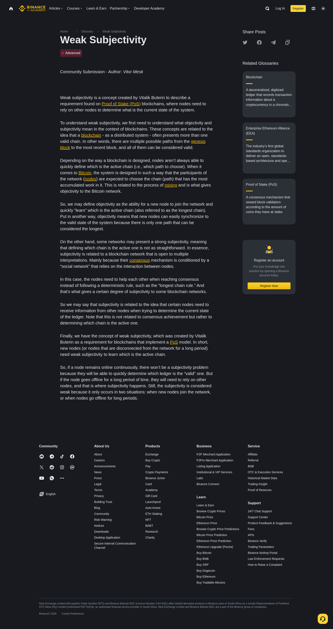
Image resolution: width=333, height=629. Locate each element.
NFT (148, 519)
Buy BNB (203, 558)
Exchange (151, 454)
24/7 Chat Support (260, 511)
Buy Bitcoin (204, 553)
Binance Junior (155, 478)
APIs (251, 535)
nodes (90, 179)
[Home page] (32, 8)
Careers (99, 460)
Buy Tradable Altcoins (211, 582)
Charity (150, 537)
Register (298, 8)
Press (98, 478)
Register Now (269, 286)
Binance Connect (208, 484)
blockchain (91, 135)
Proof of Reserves (260, 490)
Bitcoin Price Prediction (212, 535)
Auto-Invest (152, 508)
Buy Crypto (152, 460)
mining (171, 185)
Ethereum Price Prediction (214, 541)
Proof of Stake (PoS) (121, 103)
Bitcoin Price (205, 517)
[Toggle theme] (323, 8)
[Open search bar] (266, 8)
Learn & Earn (205, 505)
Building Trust (103, 502)
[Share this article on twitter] (245, 42)
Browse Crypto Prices (211, 511)
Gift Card (151, 496)
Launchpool (153, 502)
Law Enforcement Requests (266, 558)
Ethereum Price (207, 523)
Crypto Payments (156, 472)
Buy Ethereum (206, 576)
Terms (98, 490)
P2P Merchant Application (214, 454)
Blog (97, 508)
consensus (140, 260)
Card (148, 484)
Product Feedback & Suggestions (270, 523)
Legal (97, 484)
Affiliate (253, 454)
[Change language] (313, 8)
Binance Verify (257, 541)
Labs (200, 478)
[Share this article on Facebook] (259, 42)
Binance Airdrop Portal (262, 553)
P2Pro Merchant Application (215, 460)
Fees (251, 529)
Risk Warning (103, 519)
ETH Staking (153, 513)
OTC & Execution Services (265, 472)
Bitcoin (85, 172)
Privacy (99, 496)
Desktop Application (107, 537)
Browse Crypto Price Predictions (218, 529)
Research (151, 531)
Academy (151, 490)
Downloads (101, 531)
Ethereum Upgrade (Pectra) (215, 547)
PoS (174, 342)
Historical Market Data (262, 478)
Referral (253, 460)
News (98, 472)
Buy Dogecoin (206, 570)
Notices (99, 525)
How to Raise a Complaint (265, 564)
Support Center (258, 517)
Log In (280, 8)
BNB (251, 466)
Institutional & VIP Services (214, 472)
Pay (147, 466)
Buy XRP (203, 564)
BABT (149, 525)
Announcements (105, 466)
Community (101, 513)
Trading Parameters (261, 547)
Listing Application (208, 466)
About (98, 454)
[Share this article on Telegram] (273, 42)
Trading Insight (257, 484)
